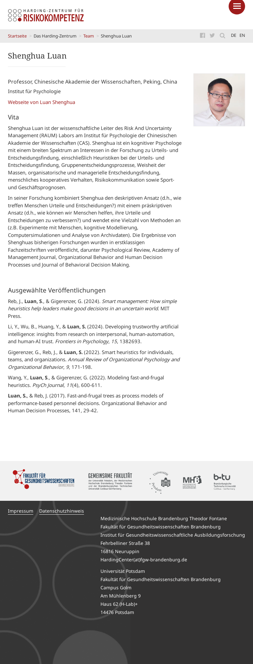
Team (88, 36)
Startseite (17, 36)
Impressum (20, 511)
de (233, 35)
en (242, 35)
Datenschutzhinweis (61, 511)
